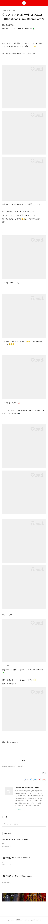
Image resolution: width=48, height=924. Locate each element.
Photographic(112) (12, 766)
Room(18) (4, 766)
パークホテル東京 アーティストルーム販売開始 (19, 839)
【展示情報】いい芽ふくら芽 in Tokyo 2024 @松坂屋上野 (23, 876)
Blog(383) (20, 766)
